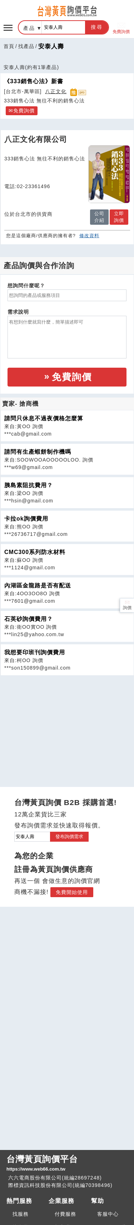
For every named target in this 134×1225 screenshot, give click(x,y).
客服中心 (108, 1214)
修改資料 (89, 235)
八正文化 (55, 91)
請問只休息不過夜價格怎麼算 (43, 418)
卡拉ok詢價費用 (26, 519)
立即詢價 (119, 217)
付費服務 (65, 1214)
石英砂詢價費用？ (28, 619)
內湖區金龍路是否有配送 (37, 585)
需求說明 (18, 312)
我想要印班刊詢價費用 (34, 652)
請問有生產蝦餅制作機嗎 (37, 452)
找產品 (26, 46)
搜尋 (97, 27)
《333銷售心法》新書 (33, 81)
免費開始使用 (72, 892)
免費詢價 (121, 27)
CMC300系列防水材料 (34, 552)
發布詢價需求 (69, 836)
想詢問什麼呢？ (26, 285)
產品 (29, 28)
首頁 (9, 46)
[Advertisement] (67, 725)
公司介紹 (99, 217)
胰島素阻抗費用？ (28, 485)
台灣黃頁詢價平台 (67, 1163)
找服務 (21, 1214)
